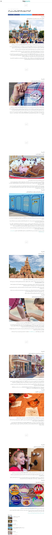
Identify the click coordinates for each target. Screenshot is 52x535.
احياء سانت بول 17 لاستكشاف (16, 484)
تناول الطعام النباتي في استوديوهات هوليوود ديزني (19, 504)
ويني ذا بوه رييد (15, 429)
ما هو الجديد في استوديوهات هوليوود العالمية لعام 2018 (19, 493)
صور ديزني (14, 440)
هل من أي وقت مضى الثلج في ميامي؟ (17, 482)
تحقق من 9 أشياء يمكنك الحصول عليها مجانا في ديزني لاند (36, 422)
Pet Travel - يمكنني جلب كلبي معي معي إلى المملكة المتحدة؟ (20, 497)
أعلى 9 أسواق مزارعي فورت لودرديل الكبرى (18, 508)
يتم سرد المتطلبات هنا (32, 277)
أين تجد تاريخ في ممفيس (16, 488)
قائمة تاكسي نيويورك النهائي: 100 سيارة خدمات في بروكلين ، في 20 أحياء (22, 471)
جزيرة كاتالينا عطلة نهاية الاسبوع (17, 475)
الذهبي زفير (14, 433)
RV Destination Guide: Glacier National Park (18, 467)
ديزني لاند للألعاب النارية (16, 444)
